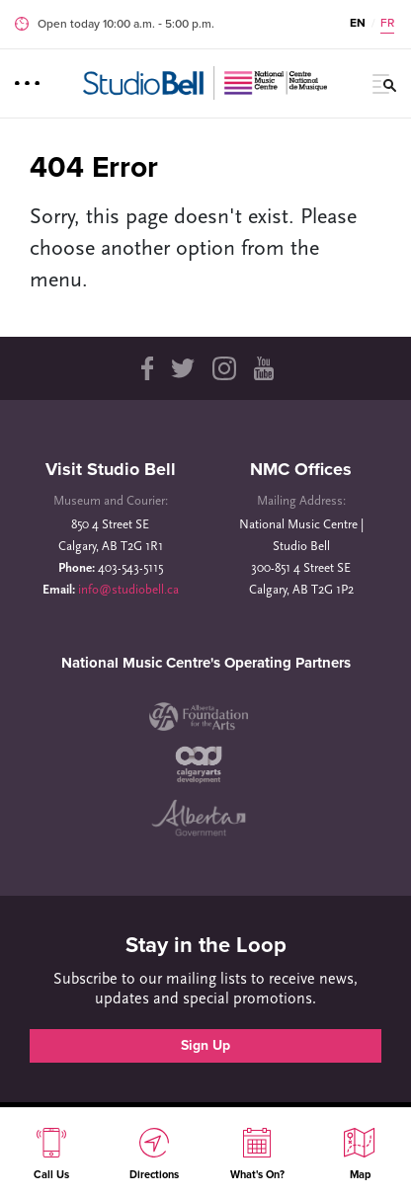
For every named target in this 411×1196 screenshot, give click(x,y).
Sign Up (205, 1045)
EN (358, 23)
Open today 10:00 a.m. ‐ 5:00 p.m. (126, 24)
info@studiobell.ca (128, 590)
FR (387, 23)
